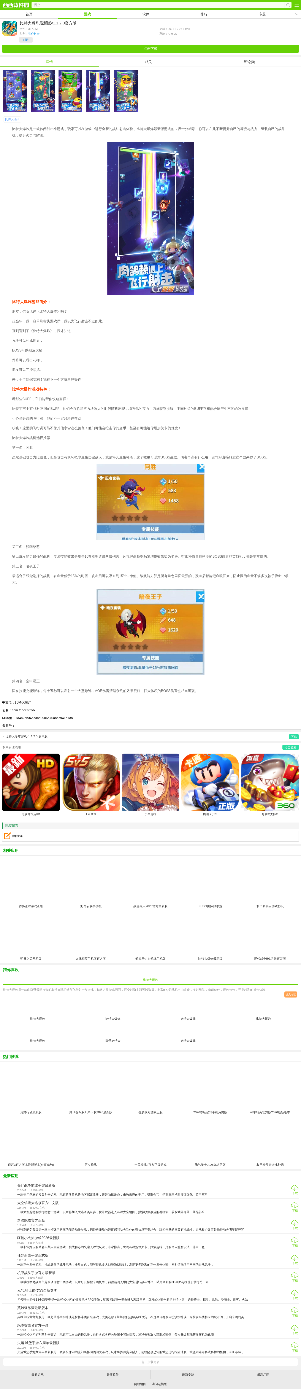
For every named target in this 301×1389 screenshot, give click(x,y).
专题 (262, 14)
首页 (29, 14)
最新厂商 (263, 1374)
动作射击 (34, 33)
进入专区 (291, 994)
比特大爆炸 (12, 119)
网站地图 (140, 1384)
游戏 (87, 14)
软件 (145, 14)
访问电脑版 (159, 1384)
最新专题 (188, 1374)
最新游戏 (38, 1374)
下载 (295, 1193)
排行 (204, 14)
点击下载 (150, 49)
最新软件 (113, 1374)
